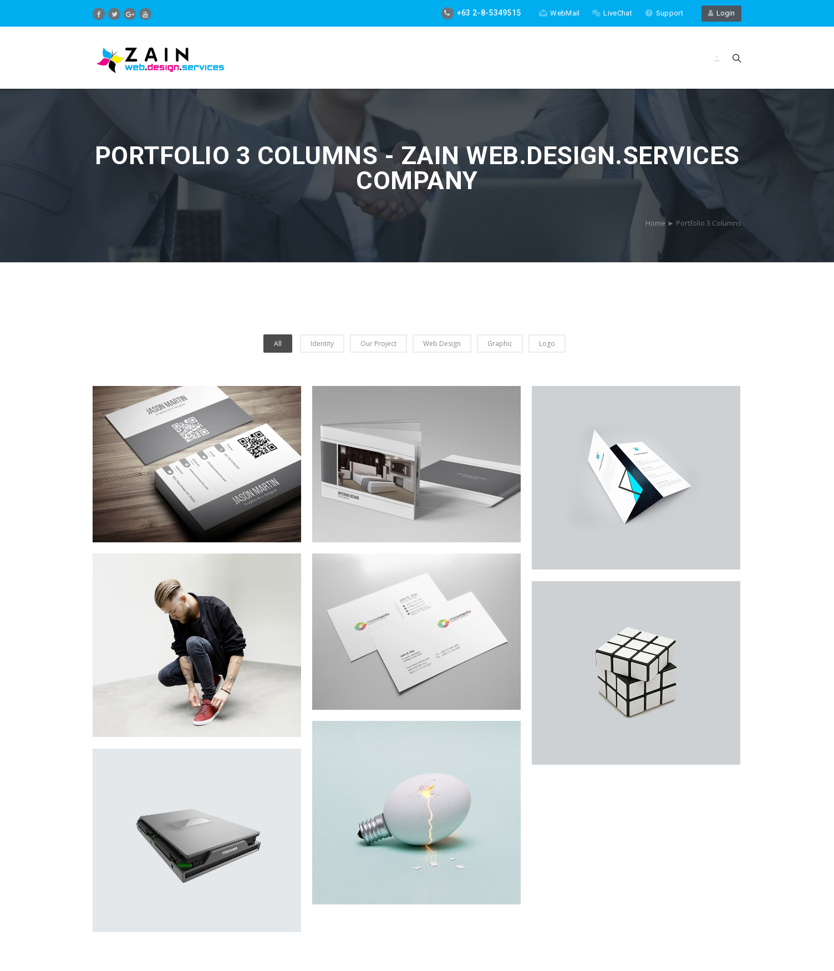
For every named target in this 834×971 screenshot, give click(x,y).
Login (721, 13)
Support (664, 13)
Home (655, 223)
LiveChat (612, 13)
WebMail (559, 13)
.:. (716, 58)
